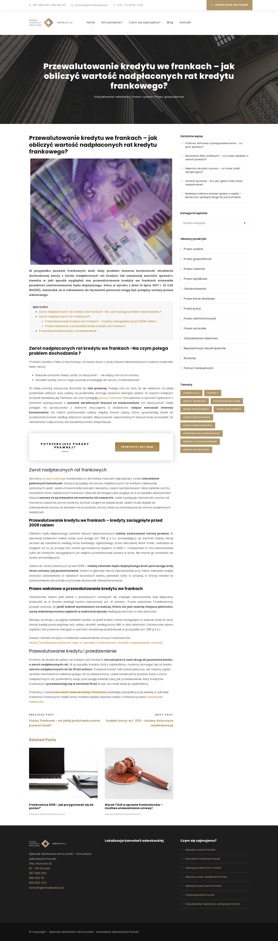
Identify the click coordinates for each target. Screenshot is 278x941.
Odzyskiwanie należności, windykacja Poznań (212, 904)
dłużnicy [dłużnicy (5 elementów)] (212, 392)
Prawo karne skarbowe (199, 298)
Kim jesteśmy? (112, 22)
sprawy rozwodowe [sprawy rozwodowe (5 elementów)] (196, 449)
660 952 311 (58, 5)
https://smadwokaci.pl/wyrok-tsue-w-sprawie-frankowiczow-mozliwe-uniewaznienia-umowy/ (96, 643)
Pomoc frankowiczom (198, 368)
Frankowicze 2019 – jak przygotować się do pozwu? (61, 806)
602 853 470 (37, 883)
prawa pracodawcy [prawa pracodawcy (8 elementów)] (196, 409)
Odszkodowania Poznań (200, 895)
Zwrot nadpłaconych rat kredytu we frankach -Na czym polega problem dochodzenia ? (100, 312)
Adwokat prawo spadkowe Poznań (206, 877)
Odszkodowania (195, 289)
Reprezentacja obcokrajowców (205, 348)
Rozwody (190, 358)
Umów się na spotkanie (229, 4)
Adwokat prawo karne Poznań (203, 886)
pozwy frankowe (110, 398)
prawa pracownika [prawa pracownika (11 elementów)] (229, 409)
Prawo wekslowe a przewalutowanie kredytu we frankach (85, 326)
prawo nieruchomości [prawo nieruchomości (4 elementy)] (197, 425)
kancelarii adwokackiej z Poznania (80, 692)
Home (91, 22)
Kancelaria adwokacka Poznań (117, 932)
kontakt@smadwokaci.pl (91, 5)
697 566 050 (41, 5)
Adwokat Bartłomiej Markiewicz (47, 814)
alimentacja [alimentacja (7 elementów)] (191, 392)
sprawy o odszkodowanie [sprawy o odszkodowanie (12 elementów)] (200, 441)
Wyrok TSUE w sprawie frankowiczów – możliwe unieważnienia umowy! (134, 806)
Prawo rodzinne (194, 269)
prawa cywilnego (54, 479)
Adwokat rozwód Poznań (200, 849)
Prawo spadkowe (195, 279)
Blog (170, 22)
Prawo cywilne (142, 97)
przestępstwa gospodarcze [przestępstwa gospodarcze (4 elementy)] (201, 433)
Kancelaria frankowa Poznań (202, 859)
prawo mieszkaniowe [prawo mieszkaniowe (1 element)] (196, 417)
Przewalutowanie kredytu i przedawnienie (67, 331)
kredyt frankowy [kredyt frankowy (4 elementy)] (194, 401)
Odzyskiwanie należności (112, 97)
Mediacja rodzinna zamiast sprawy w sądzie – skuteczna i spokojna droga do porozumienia (213, 195)
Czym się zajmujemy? (145, 22)
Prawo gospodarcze (169, 97)
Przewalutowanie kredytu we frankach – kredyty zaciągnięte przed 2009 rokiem (100, 321)
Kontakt (185, 22)
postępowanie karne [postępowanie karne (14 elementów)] (227, 401)
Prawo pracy (192, 308)
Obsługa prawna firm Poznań (203, 868)
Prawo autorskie (195, 328)
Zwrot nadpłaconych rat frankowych (64, 316)
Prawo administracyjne (200, 318)
